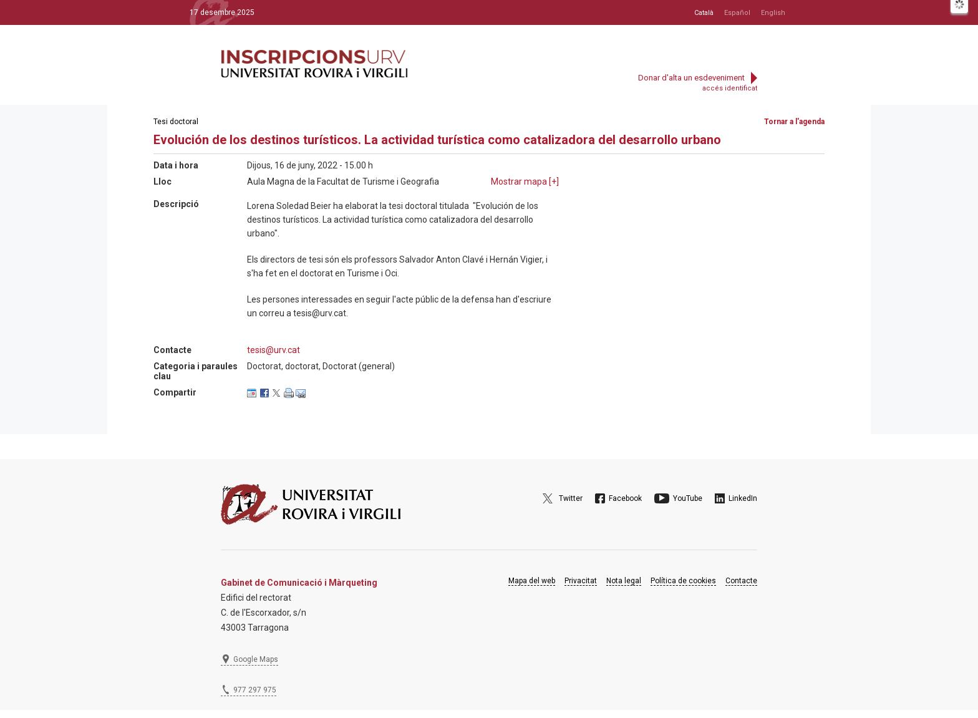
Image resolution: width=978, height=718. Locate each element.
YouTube (687, 498)
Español (737, 13)
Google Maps (255, 659)
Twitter (571, 498)
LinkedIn (743, 498)
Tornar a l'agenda (794, 121)
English (773, 13)
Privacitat (580, 580)
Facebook (625, 498)
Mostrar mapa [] (525, 182)
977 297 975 (254, 690)
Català (704, 13)
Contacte (741, 580)
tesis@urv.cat (273, 350)
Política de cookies (683, 580)
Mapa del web (531, 580)
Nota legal (623, 580)
